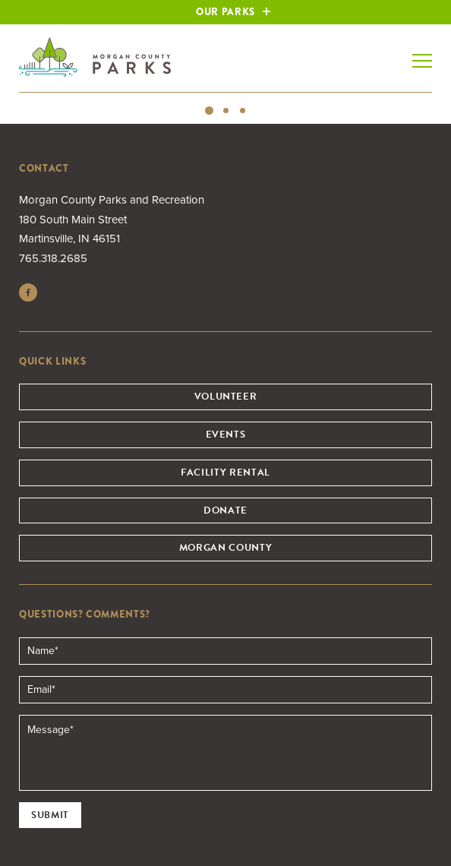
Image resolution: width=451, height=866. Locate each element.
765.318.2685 (53, 258)
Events (226, 434)
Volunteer (225, 396)
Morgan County (225, 547)
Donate (225, 510)
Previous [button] (19, 93)
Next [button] (432, 93)
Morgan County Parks (95, 57)
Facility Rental (225, 472)
